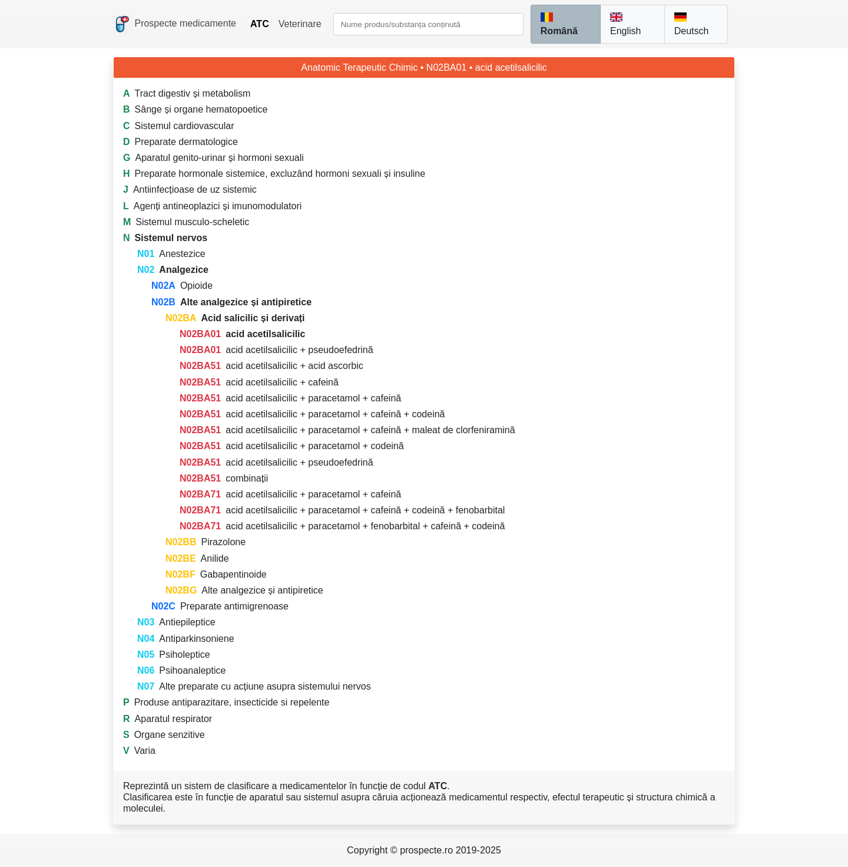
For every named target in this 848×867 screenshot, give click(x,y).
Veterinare (300, 24)
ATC (259, 24)
